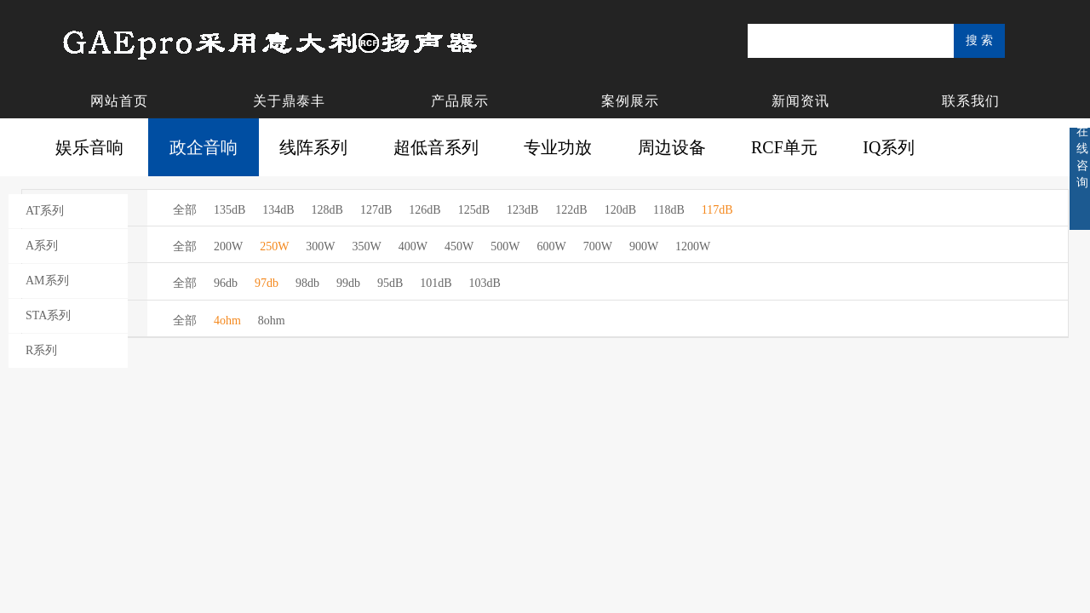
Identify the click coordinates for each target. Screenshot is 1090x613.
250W (274, 246)
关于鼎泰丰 (289, 101)
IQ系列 (889, 147)
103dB (485, 283)
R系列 (41, 350)
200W (228, 246)
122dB (571, 209)
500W (504, 246)
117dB (717, 209)
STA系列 (48, 315)
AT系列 (45, 210)
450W (459, 246)
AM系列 (47, 280)
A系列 (42, 245)
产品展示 (460, 101)
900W (643, 246)
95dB (390, 283)
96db (226, 283)
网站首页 (119, 101)
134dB (278, 209)
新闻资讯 (800, 101)
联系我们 (971, 101)
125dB (474, 209)
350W (367, 246)
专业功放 (558, 147)
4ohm (227, 320)
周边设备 (672, 147)
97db (266, 283)
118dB (669, 209)
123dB (522, 209)
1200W (692, 246)
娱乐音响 (89, 147)
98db (307, 283)
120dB (620, 209)
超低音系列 (436, 147)
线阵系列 (313, 147)
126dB (424, 209)
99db (348, 283)
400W (413, 246)
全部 (185, 209)
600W (550, 246)
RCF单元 (784, 147)
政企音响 (203, 147)
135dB (229, 209)
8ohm (271, 320)
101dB (435, 283)
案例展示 (630, 101)
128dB (327, 209)
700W (597, 246)
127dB (376, 209)
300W (320, 246)
